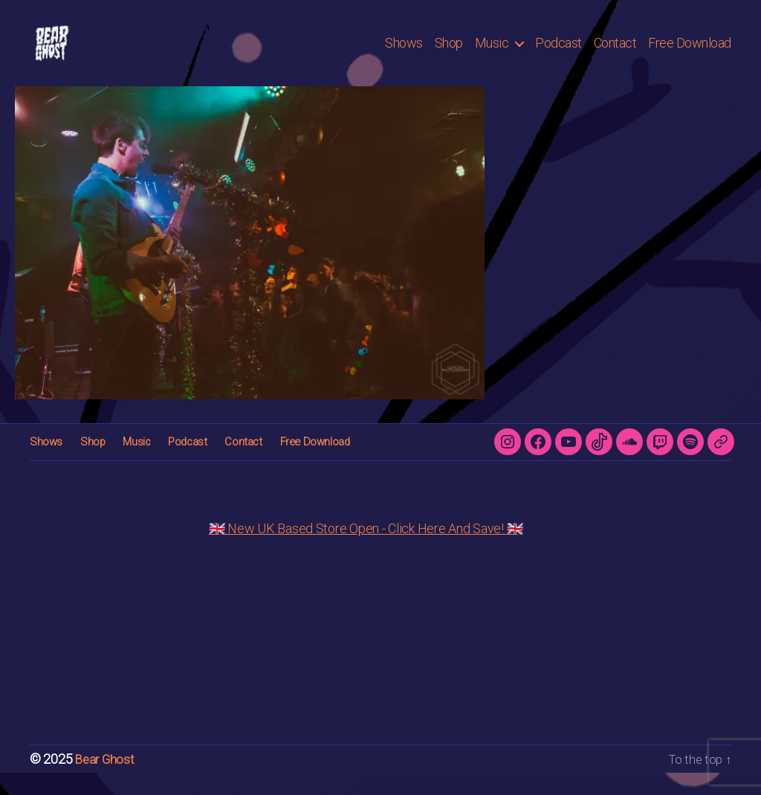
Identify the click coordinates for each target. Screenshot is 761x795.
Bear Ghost (106, 781)
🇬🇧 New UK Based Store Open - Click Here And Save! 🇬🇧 (366, 551)
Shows (404, 54)
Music (492, 54)
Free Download (689, 54)
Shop (449, 54)
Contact (615, 54)
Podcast (558, 54)
